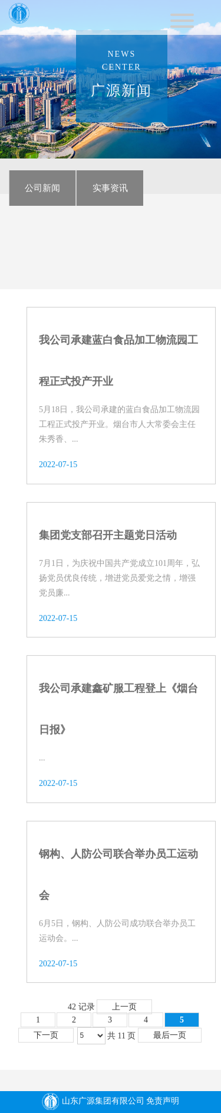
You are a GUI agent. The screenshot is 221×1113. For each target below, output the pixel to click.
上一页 (124, 1009)
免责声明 (162, 1101)
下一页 (46, 1038)
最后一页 (169, 1038)
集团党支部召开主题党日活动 (108, 538)
